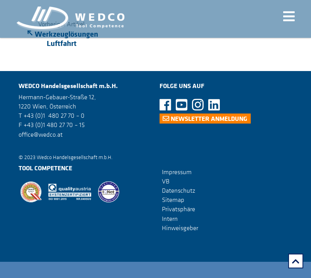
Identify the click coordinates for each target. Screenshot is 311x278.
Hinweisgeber (180, 228)
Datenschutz (178, 190)
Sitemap (173, 199)
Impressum (177, 172)
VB (166, 181)
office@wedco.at (41, 134)
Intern (170, 218)
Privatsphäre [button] (178, 209)
